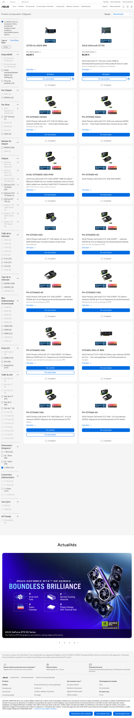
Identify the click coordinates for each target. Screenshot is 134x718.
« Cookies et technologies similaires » (45, 709)
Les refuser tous (103, 714)
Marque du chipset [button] (10, 142)
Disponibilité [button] (10, 54)
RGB (7, 505)
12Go (7, 247)
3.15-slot (9, 419)
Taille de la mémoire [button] (10, 234)
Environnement (128, 2)
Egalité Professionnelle (74, 691)
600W (7, 315)
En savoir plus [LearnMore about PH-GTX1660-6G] (106, 430)
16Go (7, 244)
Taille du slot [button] (10, 375)
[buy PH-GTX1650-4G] (90, 174)
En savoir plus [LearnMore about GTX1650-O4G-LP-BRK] (106, 368)
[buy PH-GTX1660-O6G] (35, 412)
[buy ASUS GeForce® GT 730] (93, 45)
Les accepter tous (122, 714)
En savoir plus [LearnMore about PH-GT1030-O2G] (50, 252)
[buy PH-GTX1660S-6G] (34, 292)
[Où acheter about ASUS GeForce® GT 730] (128, 79)
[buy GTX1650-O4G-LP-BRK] (93, 350)
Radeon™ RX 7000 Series (9, 207)
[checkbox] (10, 94)
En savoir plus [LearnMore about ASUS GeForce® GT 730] (104, 79)
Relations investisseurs (74, 688)
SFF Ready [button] (10, 516)
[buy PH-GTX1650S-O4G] (91, 292)
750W (7, 307)
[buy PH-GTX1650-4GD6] (91, 117)
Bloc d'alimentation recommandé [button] (10, 301)
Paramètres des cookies (81, 714)
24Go (7, 240)
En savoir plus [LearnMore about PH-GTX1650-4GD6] (106, 135)
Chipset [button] (10, 158)
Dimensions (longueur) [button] (10, 446)
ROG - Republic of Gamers (8, 110)
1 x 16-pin (9, 495)
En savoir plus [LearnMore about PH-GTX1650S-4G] (106, 252)
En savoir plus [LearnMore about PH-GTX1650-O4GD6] (50, 135)
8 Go (7, 255)
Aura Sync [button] (10, 502)
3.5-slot (8, 427)
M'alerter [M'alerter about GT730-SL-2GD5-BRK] (50, 74)
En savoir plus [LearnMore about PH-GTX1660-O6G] (50, 435)
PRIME (8, 126)
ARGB (7, 509)
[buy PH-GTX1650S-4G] (90, 234)
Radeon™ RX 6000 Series (9, 215)
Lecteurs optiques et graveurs (44, 691)
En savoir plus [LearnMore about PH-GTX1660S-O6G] (50, 372)
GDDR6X (9, 291)
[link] (5, 6)
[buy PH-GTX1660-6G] (90, 412)
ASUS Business (115, 2)
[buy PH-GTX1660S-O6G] (35, 350)
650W (7, 311)
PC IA (101, 695)
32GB (7, 270)
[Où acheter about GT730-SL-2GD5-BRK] (72, 79)
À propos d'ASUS (73, 685)
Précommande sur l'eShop (10, 65)
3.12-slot (9, 416)
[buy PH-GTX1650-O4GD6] (36, 117)
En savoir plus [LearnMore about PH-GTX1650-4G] (106, 195)
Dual (7, 130)
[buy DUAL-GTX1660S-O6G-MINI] (39, 174)
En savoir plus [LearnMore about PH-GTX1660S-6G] (50, 310)
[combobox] (122, 14)
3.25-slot (9, 423)
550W (7, 318)
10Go (7, 251)
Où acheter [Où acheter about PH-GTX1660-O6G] (50, 430)
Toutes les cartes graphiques (45, 677)
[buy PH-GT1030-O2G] (34, 234)
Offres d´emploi (72, 695)
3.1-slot (8, 434)
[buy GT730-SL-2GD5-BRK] (36, 45)
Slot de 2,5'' (8, 391)
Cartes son (37, 688)
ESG (100, 685)
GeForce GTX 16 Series (9, 187)
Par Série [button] (10, 104)
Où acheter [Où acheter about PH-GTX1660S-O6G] (50, 368)
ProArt (8, 123)
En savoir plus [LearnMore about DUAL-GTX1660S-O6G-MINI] (50, 195)
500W (7, 322)
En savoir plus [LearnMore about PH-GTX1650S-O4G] (106, 310)
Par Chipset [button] (10, 90)
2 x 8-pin (9, 485)
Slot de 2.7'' (8, 385)
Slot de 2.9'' (8, 379)
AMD (7, 94)
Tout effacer (14, 40)
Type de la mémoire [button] (10, 278)
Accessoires (6, 692)
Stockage (37, 695)
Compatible (8, 521)
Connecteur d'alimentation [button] (10, 476)
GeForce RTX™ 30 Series (8, 172)
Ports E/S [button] (10, 348)
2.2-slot (8, 412)
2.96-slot (9, 438)
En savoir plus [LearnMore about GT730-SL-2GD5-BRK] (48, 79)
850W (7, 341)
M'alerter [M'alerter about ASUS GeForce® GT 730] (105, 74)
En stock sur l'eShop (9, 59)
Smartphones (6, 688)
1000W (8, 337)
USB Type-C (8, 353)
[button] (105, 2)
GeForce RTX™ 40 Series (8, 164)
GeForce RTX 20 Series (9, 180)
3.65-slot (9, 431)
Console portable (8, 695)
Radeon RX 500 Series (8, 224)
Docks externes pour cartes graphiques (47, 685)
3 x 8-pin (9, 481)
